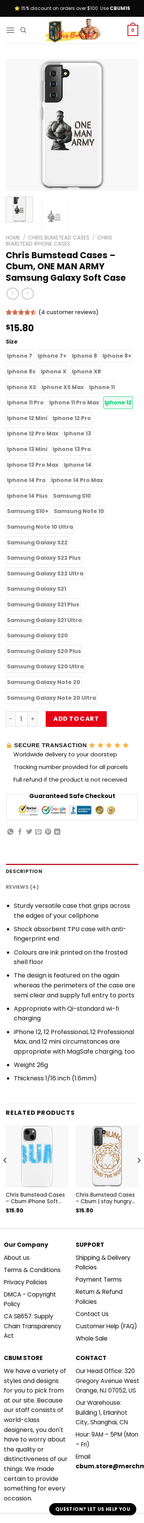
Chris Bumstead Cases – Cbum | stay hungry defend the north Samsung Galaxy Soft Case (105, 1198)
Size (12, 341)
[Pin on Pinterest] (48, 832)
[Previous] (5, 1175)
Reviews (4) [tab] (22, 887)
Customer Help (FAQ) (106, 1326)
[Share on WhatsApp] (10, 832)
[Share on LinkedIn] (57, 832)
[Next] (138, 1175)
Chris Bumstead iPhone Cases (59, 241)
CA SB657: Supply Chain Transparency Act (32, 1326)
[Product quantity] (21, 718)
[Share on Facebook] (20, 832)
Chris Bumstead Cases (58, 237)
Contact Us (92, 1314)
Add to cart (76, 718)
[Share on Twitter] (29, 832)
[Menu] (10, 30)
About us (17, 1258)
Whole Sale (92, 1338)
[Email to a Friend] (38, 832)
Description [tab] (24, 871)
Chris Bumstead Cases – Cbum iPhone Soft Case (35, 1198)
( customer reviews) (68, 312)
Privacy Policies (25, 1282)
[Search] (23, 30)
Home (13, 237)
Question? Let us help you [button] (92, 1509)
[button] (19, 356)
